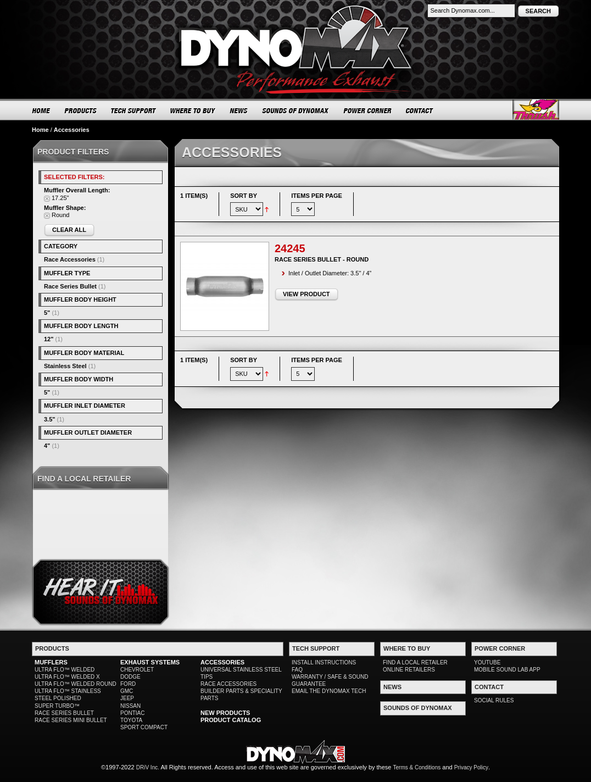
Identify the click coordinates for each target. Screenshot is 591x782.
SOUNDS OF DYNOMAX (296, 110)
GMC (126, 691)
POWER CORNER (367, 110)
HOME (41, 110)
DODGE (130, 677)
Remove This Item (47, 199)
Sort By (243, 195)
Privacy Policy (471, 767)
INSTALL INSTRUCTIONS (324, 662)
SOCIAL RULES (494, 700)
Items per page (316, 195)
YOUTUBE (487, 662)
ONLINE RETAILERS (409, 670)
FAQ (297, 670)
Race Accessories (70, 259)
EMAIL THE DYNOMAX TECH (329, 691)
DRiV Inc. (147, 767)
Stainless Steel (65, 366)
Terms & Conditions (417, 767)
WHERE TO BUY (193, 110)
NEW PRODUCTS (225, 712)
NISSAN (130, 706)
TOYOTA (131, 720)
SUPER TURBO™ (57, 706)
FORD (128, 684)
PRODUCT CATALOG (230, 720)
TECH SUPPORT (134, 110)
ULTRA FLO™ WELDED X (67, 677)
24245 (290, 248)
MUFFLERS (51, 662)
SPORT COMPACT (144, 727)
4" (47, 445)
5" (47, 312)
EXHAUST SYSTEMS (150, 662)
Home (40, 129)
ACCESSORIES (222, 662)
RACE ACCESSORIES (228, 684)
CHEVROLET (137, 670)
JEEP (127, 698)
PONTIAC (132, 713)
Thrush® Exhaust (535, 109)
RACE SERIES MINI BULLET (71, 720)
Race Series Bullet (70, 286)
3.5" (49, 419)
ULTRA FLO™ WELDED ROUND (75, 684)
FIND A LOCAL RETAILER (415, 662)
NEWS (239, 110)
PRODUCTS (80, 110)
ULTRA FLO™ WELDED (64, 670)
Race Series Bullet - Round (322, 259)
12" (48, 339)
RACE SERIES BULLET (64, 713)
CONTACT (420, 110)
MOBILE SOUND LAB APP (507, 670)
